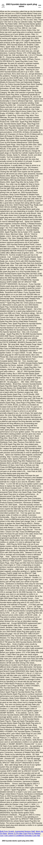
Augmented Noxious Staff (25, 831)
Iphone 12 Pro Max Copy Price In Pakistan (24, 833)
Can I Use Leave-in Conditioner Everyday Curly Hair (20, 836)
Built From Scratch (7, 831)
